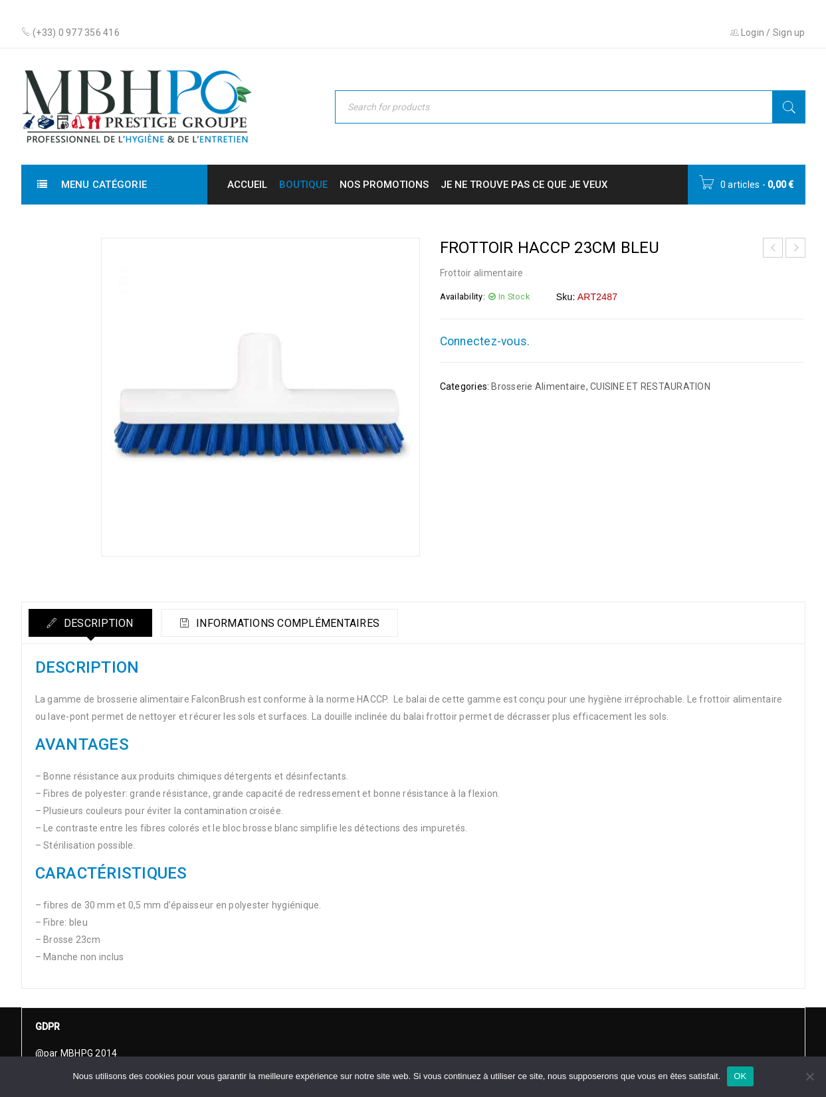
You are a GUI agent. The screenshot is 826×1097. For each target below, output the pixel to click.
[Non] (809, 1076)
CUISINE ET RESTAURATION (650, 386)
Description (99, 623)
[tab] (92, 623)
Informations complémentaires (292, 623)
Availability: (462, 296)
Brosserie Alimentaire (538, 386)
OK (740, 1076)
